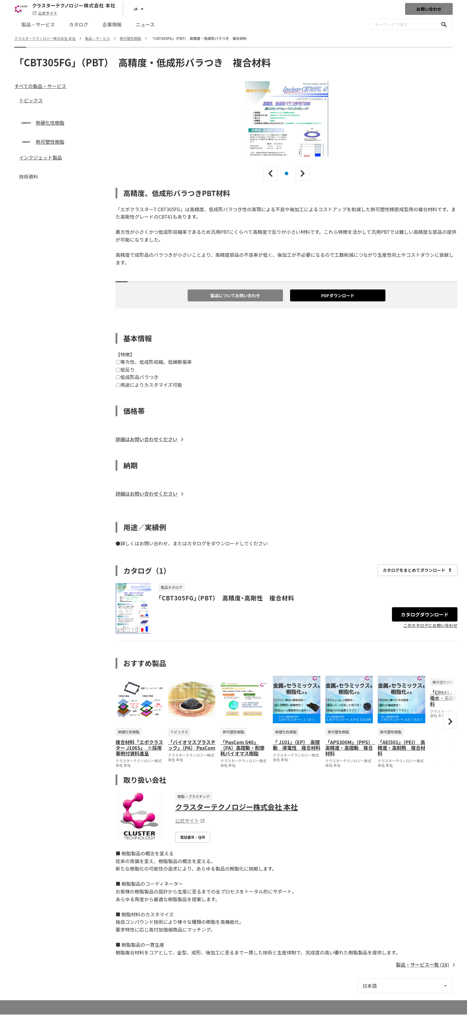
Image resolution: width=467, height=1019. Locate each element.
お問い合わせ (428, 9)
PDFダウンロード (337, 295)
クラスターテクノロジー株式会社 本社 (236, 807)
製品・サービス (38, 24)
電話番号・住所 (192, 837)
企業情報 (112, 24)
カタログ (78, 24)
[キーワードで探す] (444, 24)
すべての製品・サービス (40, 86)
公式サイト (44, 12)
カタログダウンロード (425, 614)
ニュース (145, 24)
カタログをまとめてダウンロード (417, 570)
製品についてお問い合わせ (235, 295)
